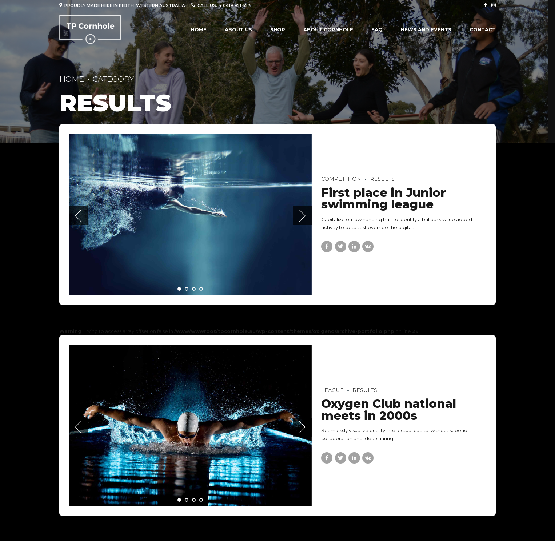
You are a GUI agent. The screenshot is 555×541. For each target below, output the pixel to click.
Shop (277, 29)
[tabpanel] (190, 214)
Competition (341, 179)
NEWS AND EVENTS (426, 29)
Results (382, 179)
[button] (78, 215)
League (332, 390)
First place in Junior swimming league (383, 199)
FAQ (377, 29)
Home (199, 29)
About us (238, 29)
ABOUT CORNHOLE (328, 29)
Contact (483, 29)
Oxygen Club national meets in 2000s (388, 410)
